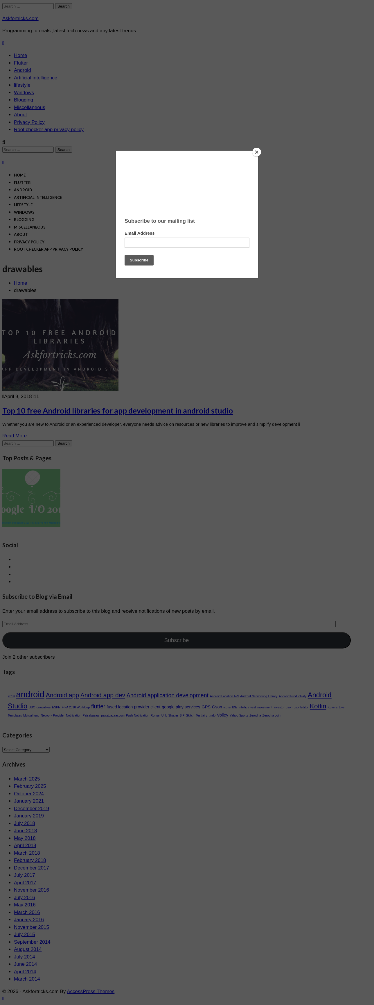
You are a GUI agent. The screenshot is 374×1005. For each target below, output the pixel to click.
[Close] (256, 152)
